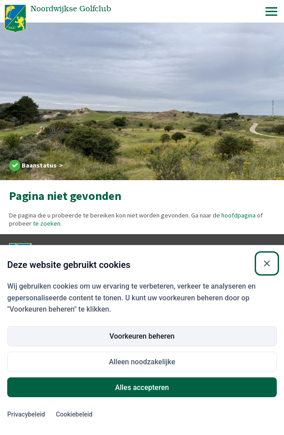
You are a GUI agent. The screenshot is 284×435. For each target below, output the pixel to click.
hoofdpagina (238, 215)
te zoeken (46, 223)
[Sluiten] (267, 348)
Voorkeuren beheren (142, 421)
